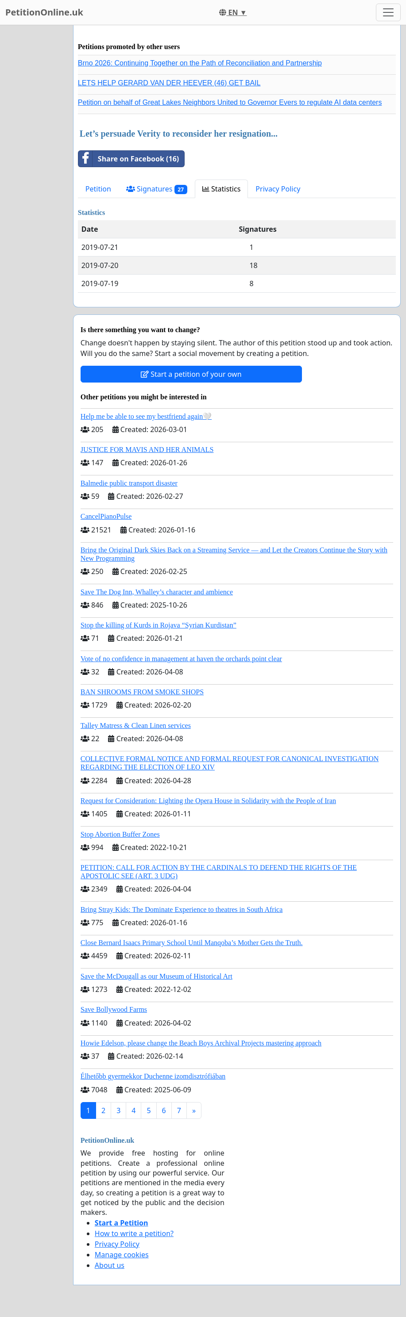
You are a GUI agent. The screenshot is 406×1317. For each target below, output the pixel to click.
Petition (98, 189)
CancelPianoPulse (106, 516)
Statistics (221, 189)
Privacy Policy (277, 189)
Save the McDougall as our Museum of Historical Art (156, 976)
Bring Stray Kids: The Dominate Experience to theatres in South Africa (181, 909)
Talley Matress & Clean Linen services (136, 725)
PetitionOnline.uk (44, 12)
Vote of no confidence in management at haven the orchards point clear (181, 658)
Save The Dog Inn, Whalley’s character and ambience (157, 592)
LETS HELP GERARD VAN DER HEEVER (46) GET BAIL (169, 83)
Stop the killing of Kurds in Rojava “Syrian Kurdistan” (158, 625)
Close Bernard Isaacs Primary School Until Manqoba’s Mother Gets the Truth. (192, 942)
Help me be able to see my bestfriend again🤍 (146, 416)
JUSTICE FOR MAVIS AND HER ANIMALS (147, 449)
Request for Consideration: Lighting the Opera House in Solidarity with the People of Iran (208, 800)
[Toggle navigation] (388, 12)
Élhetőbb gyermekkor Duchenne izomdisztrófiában (153, 1076)
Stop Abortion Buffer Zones (120, 834)
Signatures (156, 189)
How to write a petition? (134, 1233)
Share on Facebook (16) (128, 159)
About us (109, 1265)
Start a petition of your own (191, 374)
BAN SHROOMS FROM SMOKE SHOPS (142, 692)
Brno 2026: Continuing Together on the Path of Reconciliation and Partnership (200, 63)
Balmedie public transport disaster (129, 483)
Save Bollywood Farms (114, 1009)
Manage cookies (122, 1255)
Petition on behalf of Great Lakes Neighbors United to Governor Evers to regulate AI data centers (230, 102)
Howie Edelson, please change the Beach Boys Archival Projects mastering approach (201, 1043)
